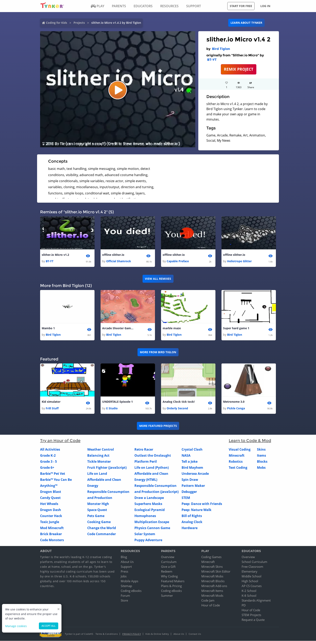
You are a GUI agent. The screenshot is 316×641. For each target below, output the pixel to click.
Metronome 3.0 (233, 402)
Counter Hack (51, 516)
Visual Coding (240, 449)
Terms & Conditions (107, 634)
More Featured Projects (158, 426)
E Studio (112, 408)
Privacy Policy (131, 634)
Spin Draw (190, 479)
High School (250, 581)
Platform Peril (145, 461)
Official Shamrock (118, 261)
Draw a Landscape (149, 497)
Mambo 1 (48, 328)
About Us (127, 562)
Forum (125, 596)
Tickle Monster (99, 461)
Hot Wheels (49, 504)
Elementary (249, 572)
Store (124, 601)
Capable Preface (178, 261)
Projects (79, 23)
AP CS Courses (252, 586)
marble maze (172, 328)
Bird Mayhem (192, 467)
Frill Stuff (52, 408)
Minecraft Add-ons (214, 586)
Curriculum (169, 562)
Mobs (261, 467)
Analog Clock (192, 522)
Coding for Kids (56, 23)
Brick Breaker (51, 534)
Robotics (236, 461)
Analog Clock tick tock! (179, 402)
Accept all (49, 626)
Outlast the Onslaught (152, 455)
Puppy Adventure (148, 540)
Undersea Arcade (195, 473)
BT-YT (212, 60)
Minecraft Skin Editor (215, 572)
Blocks (262, 461)
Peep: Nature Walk (196, 510)
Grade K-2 (48, 455)
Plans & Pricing (171, 586)
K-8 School (249, 596)
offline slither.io (113, 255)
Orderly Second (177, 408)
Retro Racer (143, 449)
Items (261, 455)
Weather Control (100, 449)
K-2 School (249, 591)
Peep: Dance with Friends (202, 504)
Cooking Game (99, 522)
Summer (167, 596)
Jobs (124, 576)
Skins (261, 449)
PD (244, 605)
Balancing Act (98, 455)
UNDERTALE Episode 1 (117, 402)
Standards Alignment (256, 601)
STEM (186, 497)
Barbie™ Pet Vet (52, 473)
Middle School (251, 576)
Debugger (189, 491)
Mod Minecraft (52, 528)
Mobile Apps (129, 581)
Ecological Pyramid (149, 510)
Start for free (241, 6)
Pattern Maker (193, 485)
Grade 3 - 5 (48, 461)
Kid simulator (51, 402)
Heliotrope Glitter (239, 261)
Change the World (101, 528)
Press (124, 572)
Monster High (98, 504)
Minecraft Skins (212, 567)
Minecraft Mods (212, 596)
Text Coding (238, 467)
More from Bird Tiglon (158, 352)
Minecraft (236, 455)
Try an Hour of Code (60, 440)
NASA (186, 455)
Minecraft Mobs (212, 576)
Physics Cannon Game (152, 528)
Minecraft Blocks (213, 581)
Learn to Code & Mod (250, 440)
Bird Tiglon (221, 49)
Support (126, 567)
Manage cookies (16, 626)
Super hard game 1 (236, 328)
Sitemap (126, 586)
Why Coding (169, 576)
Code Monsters (52, 540)
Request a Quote (253, 620)
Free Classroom (252, 567)
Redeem (166, 572)
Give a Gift (168, 567)
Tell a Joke (190, 461)
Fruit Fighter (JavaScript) (107, 467)
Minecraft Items (212, 591)
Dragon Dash (50, 510)
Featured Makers (172, 581)
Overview (167, 557)
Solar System (144, 534)
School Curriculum (254, 562)
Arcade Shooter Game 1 (118, 328)
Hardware (190, 528)
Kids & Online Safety (157, 634)
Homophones (145, 516)
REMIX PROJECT (238, 69)
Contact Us (195, 634)
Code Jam (207, 601)
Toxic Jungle (49, 522)
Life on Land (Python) (151, 467)
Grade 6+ (47, 467)
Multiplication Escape (151, 522)
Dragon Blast (50, 491)
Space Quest (97, 510)
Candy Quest (50, 497)
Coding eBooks (131, 591)
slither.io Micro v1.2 (55, 255)
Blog (124, 557)
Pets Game (95, 516)
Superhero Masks (148, 504)
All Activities (50, 449)
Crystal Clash (192, 449)
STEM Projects (251, 615)
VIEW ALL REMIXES (158, 279)
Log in (265, 6)
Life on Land (97, 473)
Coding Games (211, 557)
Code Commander (101, 534)
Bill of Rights (192, 516)
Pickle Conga (236, 408)
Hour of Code (210, 605)
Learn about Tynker (246, 23)
